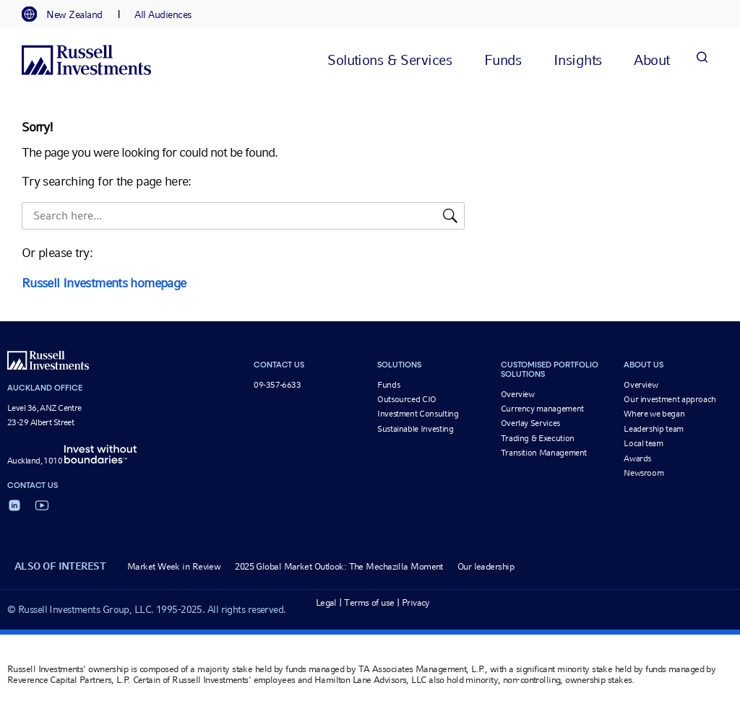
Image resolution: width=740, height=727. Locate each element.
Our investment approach (670, 399)
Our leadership (485, 566)
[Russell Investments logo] (86, 60)
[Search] (701, 59)
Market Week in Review (173, 566)
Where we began (654, 414)
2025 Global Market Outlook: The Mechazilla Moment (339, 566)
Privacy (416, 602)
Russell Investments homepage (104, 282)
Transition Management (544, 453)
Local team (643, 443)
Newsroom (643, 473)
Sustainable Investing (415, 429)
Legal (326, 602)
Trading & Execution (538, 438)
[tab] (69, 14)
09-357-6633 (277, 385)
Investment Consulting (417, 414)
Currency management (542, 409)
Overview (518, 394)
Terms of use (369, 602)
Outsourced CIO (406, 399)
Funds (388, 385)
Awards (637, 458)
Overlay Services (530, 423)
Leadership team (654, 429)
